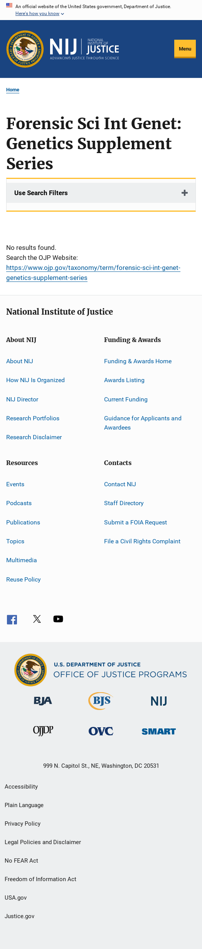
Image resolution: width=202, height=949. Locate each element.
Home (12, 90)
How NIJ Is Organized (35, 380)
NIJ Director (22, 399)
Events (15, 484)
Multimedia (21, 560)
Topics (15, 541)
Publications (23, 522)
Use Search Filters (41, 193)
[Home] (84, 49)
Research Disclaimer (34, 437)
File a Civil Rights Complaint (142, 541)
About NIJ (19, 361)
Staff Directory (124, 503)
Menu (185, 49)
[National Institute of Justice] (159, 707)
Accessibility (21, 786)
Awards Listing (124, 380)
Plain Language (24, 805)
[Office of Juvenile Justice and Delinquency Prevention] (43, 737)
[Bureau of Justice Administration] (43, 707)
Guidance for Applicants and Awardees (143, 423)
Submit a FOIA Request (135, 522)
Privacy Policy (22, 823)
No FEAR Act (21, 860)
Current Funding (126, 399)
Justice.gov (19, 916)
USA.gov (16, 897)
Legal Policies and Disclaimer (43, 842)
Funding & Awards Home (138, 361)
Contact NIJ (120, 484)
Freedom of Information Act (40, 879)
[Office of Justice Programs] (25, 49)
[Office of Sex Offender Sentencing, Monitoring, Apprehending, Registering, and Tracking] (159, 736)
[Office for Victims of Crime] (101, 736)
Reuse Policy (23, 579)
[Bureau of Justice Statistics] (100, 711)
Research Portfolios (32, 418)
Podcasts (19, 503)
